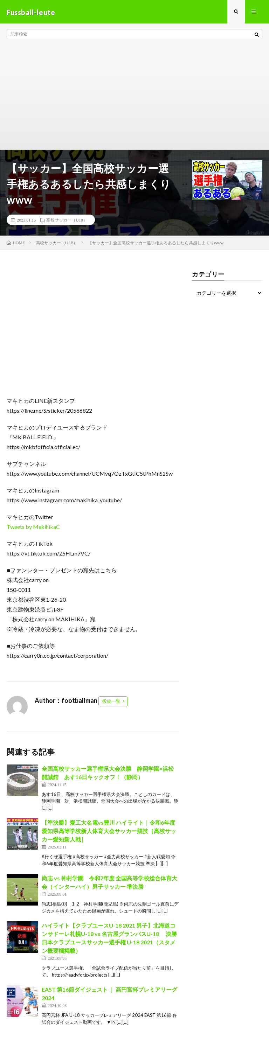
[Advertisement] (134, 98)
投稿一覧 (111, 702)
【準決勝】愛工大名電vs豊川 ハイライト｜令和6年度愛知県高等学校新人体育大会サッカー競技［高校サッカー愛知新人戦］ (109, 832)
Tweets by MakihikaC (33, 527)
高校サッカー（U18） (66, 221)
